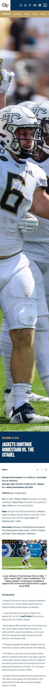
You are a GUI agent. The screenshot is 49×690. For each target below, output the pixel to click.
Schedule (17, 14)
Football (6, 13)
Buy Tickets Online (18, 493)
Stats (35, 14)
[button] (21, 5)
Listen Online (29, 518)
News (43, 14)
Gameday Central (20, 527)
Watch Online (17, 502)
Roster (27, 14)
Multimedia (30, 533)
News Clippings (18, 533)
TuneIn (18, 521)
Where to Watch (21, 499)
